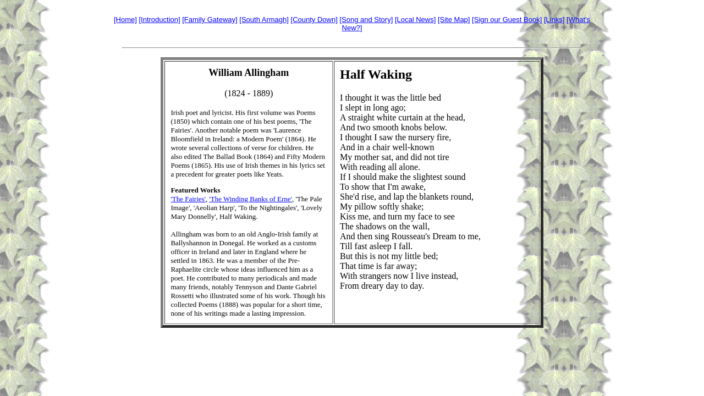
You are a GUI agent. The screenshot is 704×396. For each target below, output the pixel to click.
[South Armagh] (264, 19)
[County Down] (314, 19)
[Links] (554, 19)
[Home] (125, 19)
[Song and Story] (366, 19)
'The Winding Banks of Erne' (250, 199)
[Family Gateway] (209, 19)
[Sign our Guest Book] (507, 19)
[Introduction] (159, 19)
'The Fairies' (188, 199)
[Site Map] (454, 19)
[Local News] (415, 19)
